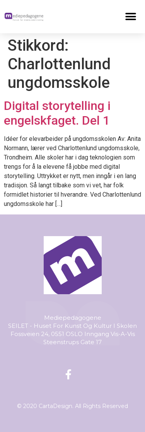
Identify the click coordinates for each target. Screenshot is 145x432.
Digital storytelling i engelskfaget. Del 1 (57, 113)
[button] (131, 16)
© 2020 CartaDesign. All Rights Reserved (72, 406)
